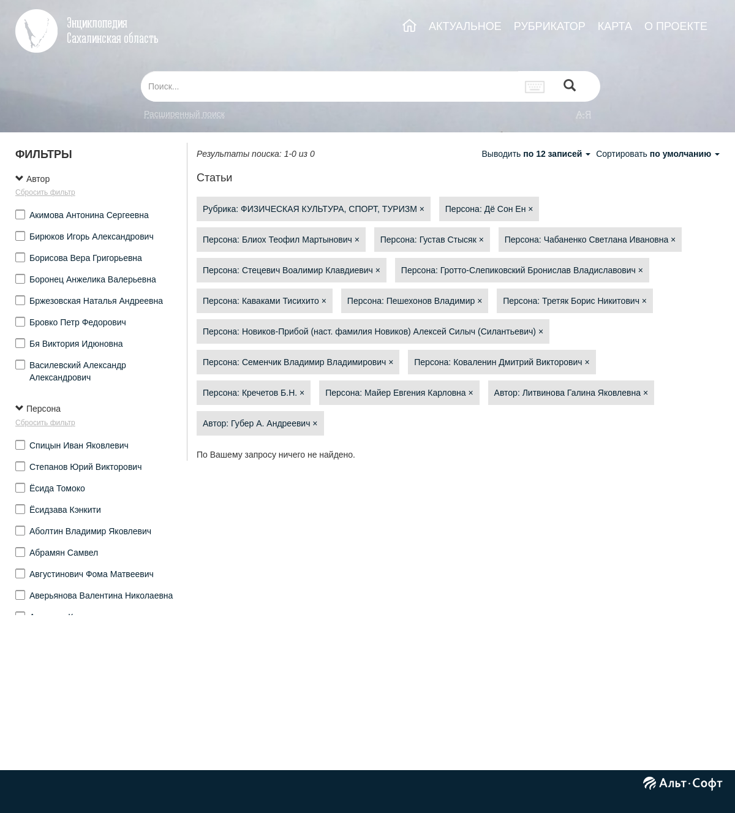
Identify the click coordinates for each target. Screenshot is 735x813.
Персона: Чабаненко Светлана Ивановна (590, 239)
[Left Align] (569, 87)
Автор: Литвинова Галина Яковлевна (571, 393)
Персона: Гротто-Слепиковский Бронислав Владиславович (522, 270)
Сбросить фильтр (45, 192)
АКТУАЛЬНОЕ (465, 26)
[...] (329, 86)
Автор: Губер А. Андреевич (260, 423)
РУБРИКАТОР (550, 26)
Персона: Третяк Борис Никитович (575, 301)
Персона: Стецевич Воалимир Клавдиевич (291, 270)
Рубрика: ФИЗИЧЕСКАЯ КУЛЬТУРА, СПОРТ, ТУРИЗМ (313, 209)
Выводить (537, 154)
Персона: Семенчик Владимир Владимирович (298, 362)
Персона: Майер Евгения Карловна (399, 393)
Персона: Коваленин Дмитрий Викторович (501, 362)
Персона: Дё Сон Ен (489, 209)
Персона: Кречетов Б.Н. (253, 393)
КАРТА (615, 26)
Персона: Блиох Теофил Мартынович (281, 239)
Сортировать (658, 154)
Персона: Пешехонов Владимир (415, 301)
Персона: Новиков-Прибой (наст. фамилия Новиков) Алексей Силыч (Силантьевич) (373, 331)
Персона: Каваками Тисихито (264, 301)
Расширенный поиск (184, 114)
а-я (583, 114)
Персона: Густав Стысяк (432, 239)
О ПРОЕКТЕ (675, 26)
